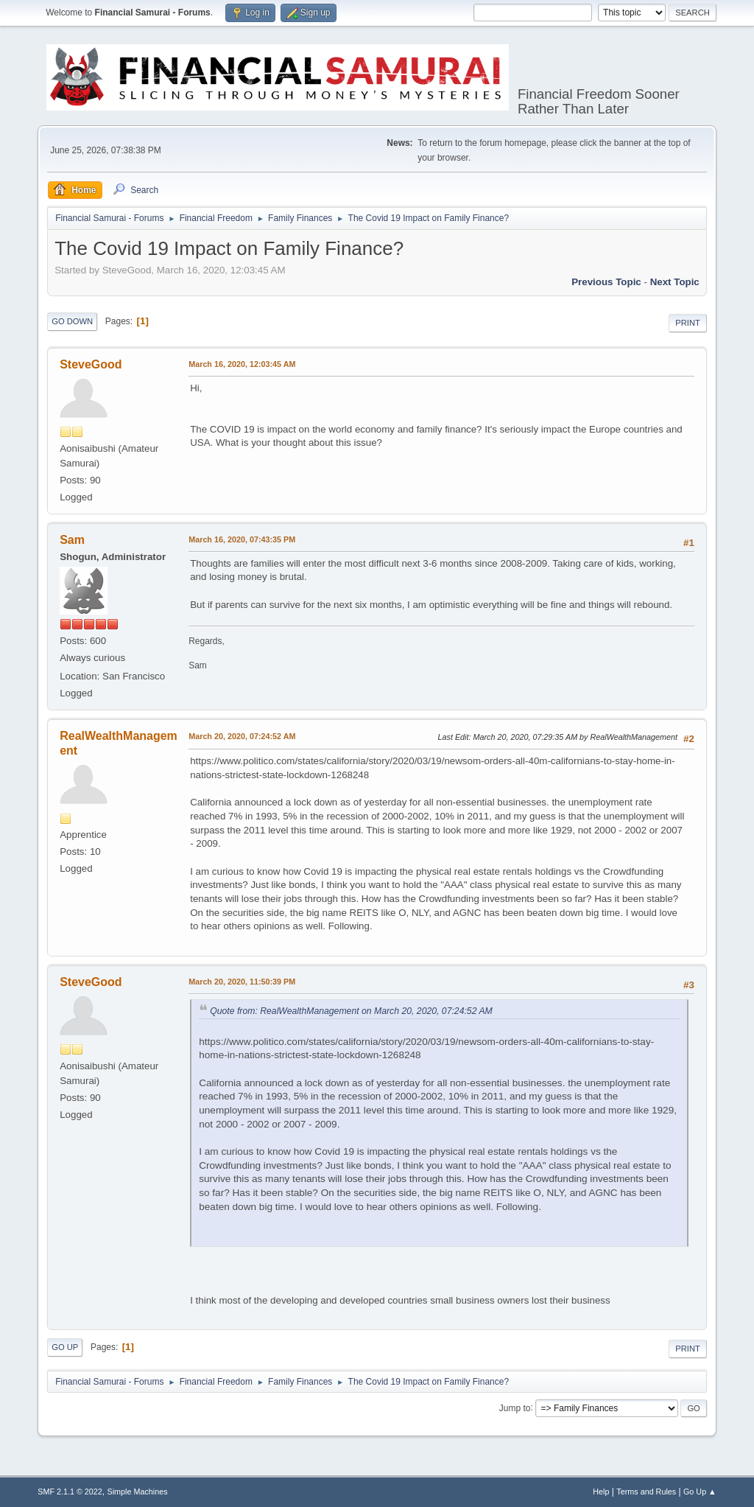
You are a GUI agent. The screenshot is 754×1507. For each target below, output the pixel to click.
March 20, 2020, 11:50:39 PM (241, 981)
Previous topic (606, 281)
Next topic (675, 281)
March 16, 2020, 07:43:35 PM (241, 539)
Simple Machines (138, 1491)
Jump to (515, 1407)
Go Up (65, 1347)
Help (601, 1491)
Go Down (72, 321)
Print (687, 322)
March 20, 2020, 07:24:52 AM (241, 736)
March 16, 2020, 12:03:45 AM (241, 364)
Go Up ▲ (699, 1491)
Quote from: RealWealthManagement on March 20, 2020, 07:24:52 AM (351, 1011)
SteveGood (90, 364)
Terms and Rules (646, 1491)
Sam (72, 540)
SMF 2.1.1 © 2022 (70, 1491)
